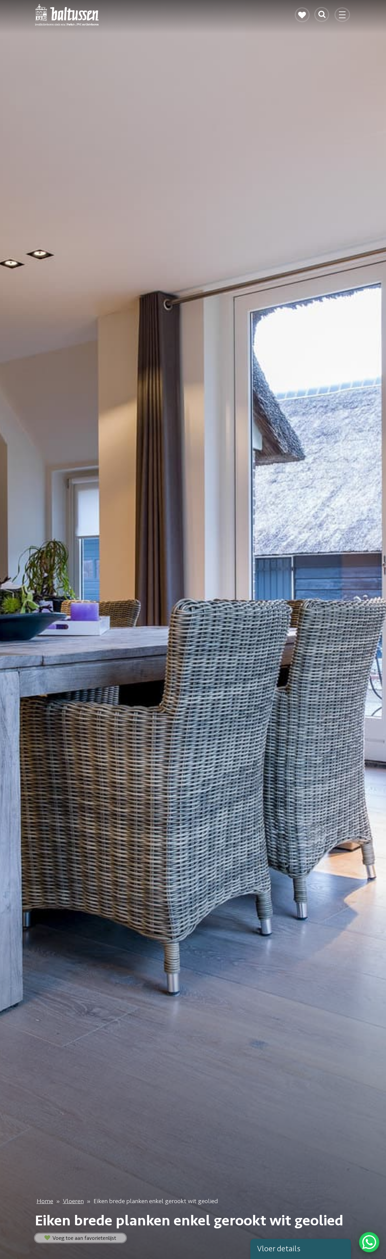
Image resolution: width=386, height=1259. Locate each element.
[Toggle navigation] (343, 17)
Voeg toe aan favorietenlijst (80, 1238)
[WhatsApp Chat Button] (369, 1242)
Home (45, 1201)
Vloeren (73, 1201)
